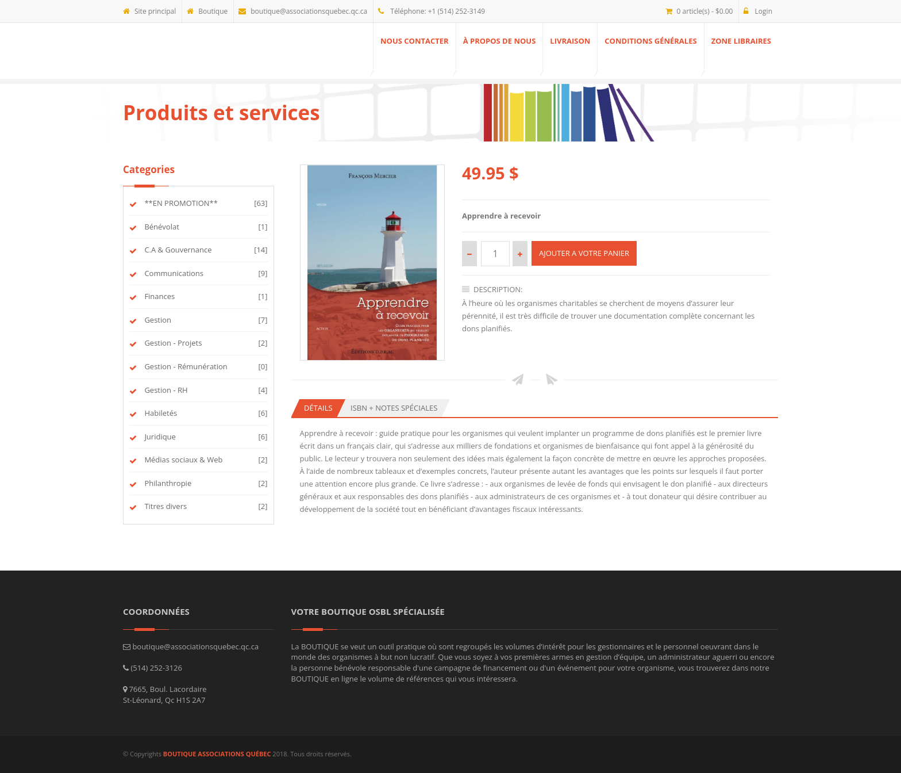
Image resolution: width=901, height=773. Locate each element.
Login (758, 11)
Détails (318, 408)
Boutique (207, 11)
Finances (158, 296)
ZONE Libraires (741, 41)
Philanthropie (166, 483)
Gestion (156, 320)
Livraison (570, 41)
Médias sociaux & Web (182, 459)
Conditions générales (650, 41)
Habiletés (159, 413)
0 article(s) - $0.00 (699, 11)
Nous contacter (414, 41)
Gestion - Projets (171, 343)
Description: (492, 289)
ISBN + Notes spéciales (394, 408)
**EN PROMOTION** (179, 203)
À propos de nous (499, 41)
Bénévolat (160, 226)
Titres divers (164, 506)
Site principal (149, 11)
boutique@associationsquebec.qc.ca (302, 11)
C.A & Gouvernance (176, 249)
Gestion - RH (164, 390)
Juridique (158, 436)
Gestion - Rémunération (184, 366)
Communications (172, 273)
